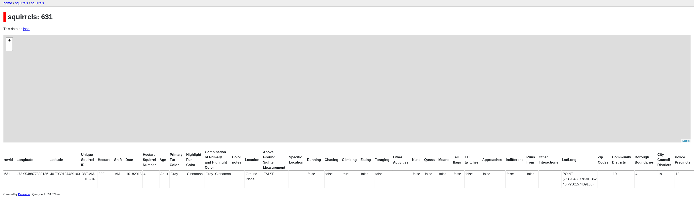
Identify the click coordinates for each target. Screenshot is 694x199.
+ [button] (9, 41)
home (7, 3)
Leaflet (685, 140)
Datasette (24, 194)
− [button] (9, 47)
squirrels (21, 3)
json (26, 29)
